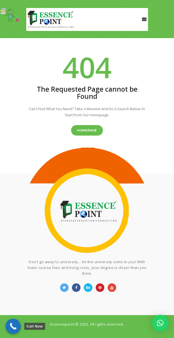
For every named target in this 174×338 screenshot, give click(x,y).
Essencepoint (62, 324)
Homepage (87, 130)
